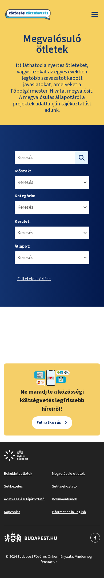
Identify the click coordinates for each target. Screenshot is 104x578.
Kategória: (25, 196)
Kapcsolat (12, 512)
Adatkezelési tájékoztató (24, 499)
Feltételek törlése (34, 279)
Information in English (69, 512)
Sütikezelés (13, 486)
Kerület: (22, 221)
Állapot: (22, 246)
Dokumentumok (64, 499)
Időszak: (23, 171)
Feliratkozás (49, 422)
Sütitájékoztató (64, 486)
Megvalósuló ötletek (68, 473)
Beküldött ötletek (18, 473)
